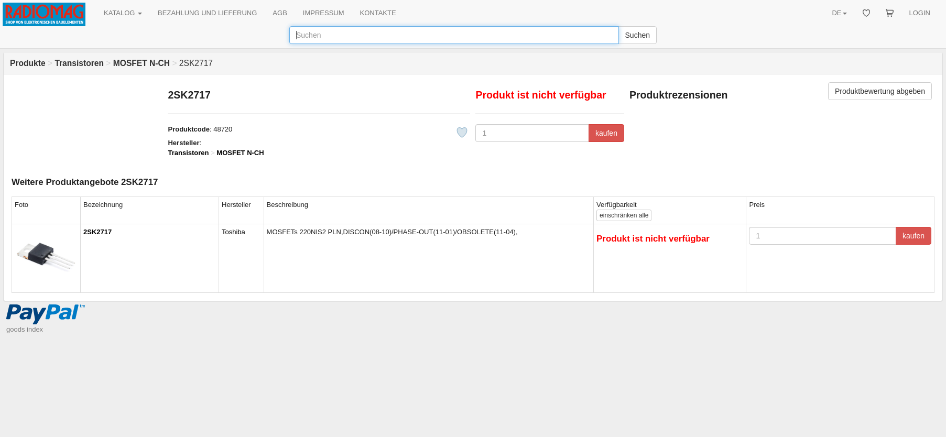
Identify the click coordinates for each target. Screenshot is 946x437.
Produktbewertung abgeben (880, 91)
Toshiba (233, 232)
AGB (280, 13)
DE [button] (839, 13)
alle (624, 215)
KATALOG (123, 13)
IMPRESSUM (323, 13)
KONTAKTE (378, 13)
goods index (24, 329)
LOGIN (919, 13)
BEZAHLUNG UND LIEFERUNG (207, 13)
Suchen (637, 35)
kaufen (606, 133)
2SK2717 (97, 232)
